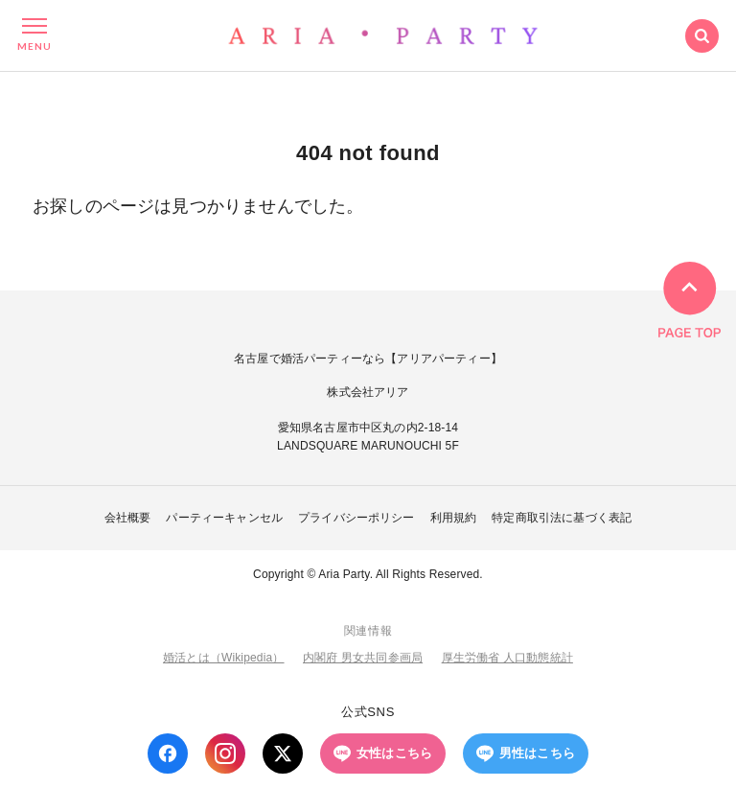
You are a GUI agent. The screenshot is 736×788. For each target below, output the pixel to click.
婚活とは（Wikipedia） (223, 657)
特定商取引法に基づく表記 (562, 517)
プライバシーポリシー (356, 517)
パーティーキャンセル (224, 517)
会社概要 (127, 517)
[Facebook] (168, 753)
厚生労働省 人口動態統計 (507, 657)
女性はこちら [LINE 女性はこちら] (383, 753)
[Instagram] (225, 753)
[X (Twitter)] (283, 753)
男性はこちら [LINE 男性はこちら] (525, 753)
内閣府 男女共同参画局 (363, 657)
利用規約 (453, 517)
